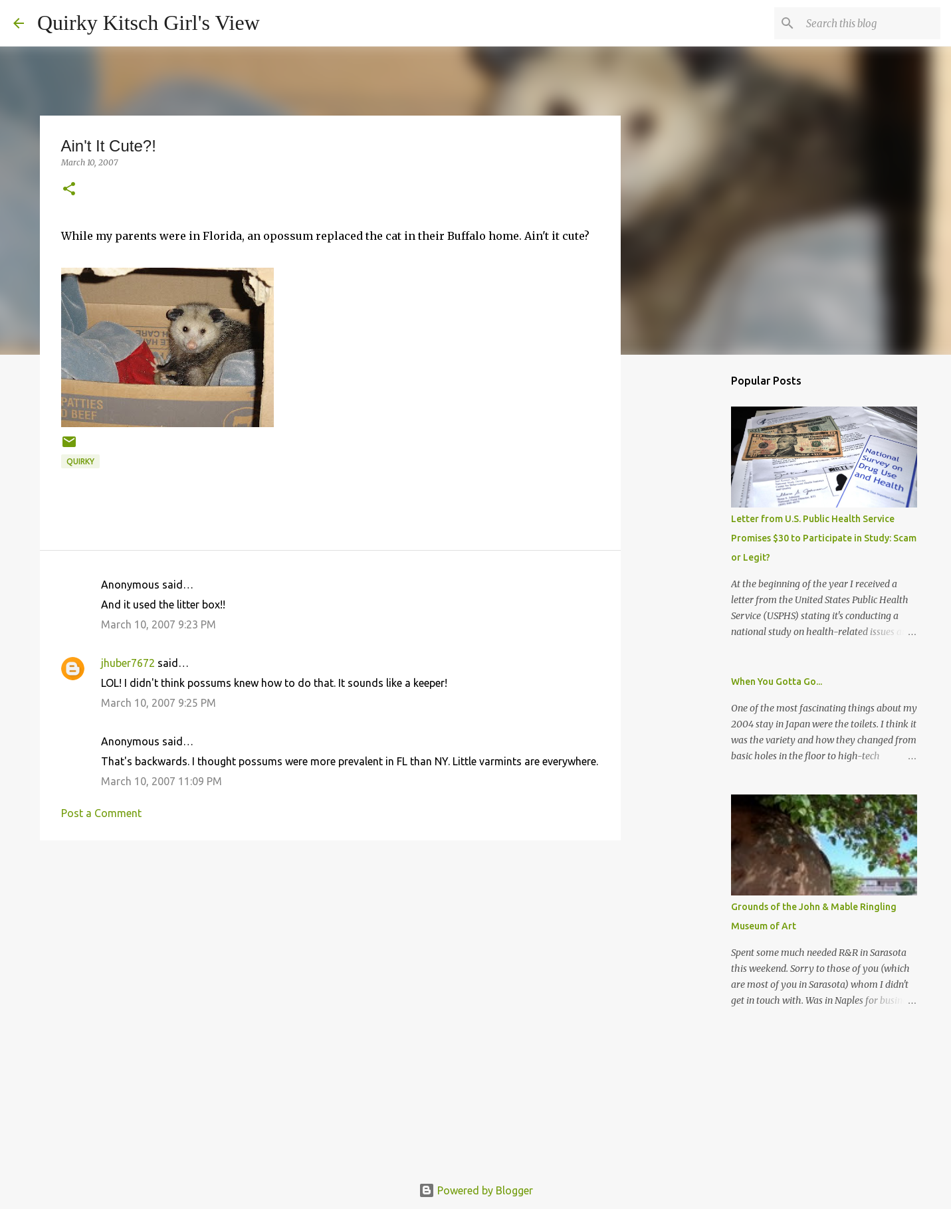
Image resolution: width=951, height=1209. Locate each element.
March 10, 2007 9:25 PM (158, 703)
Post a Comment (101, 813)
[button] (69, 190)
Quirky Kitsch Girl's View (148, 23)
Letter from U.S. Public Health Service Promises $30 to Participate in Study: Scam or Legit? (823, 538)
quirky (80, 461)
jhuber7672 (128, 663)
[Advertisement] (330, 953)
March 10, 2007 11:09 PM (161, 781)
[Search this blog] (870, 23)
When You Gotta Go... (776, 681)
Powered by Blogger (476, 1190)
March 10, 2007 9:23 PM (158, 624)
